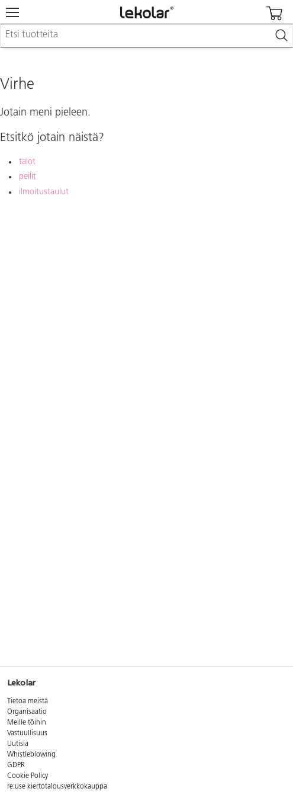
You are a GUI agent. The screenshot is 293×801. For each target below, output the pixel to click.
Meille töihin (26, 722)
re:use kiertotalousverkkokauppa (57, 786)
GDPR (16, 765)
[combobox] (146, 35)
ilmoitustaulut (44, 192)
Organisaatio (27, 712)
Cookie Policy (27, 776)
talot (27, 162)
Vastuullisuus (27, 733)
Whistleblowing (31, 754)
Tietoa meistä (27, 701)
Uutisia (17, 744)
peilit (27, 176)
